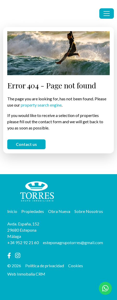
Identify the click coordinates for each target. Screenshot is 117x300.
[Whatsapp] (105, 288)
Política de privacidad (44, 265)
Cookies (75, 265)
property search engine (41, 104)
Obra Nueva (59, 211)
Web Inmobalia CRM (26, 273)
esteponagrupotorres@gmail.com (73, 242)
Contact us (26, 144)
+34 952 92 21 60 (23, 242)
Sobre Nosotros (88, 211)
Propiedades (32, 211)
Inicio (12, 211)
